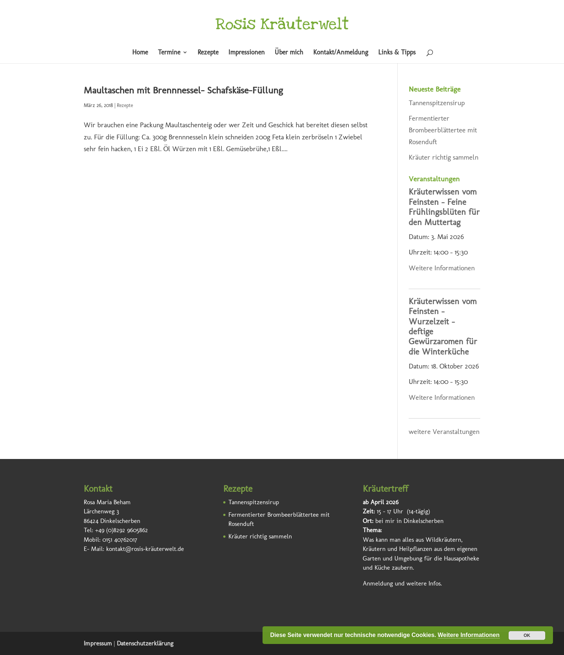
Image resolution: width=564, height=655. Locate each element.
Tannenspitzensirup (437, 103)
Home (140, 53)
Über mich (289, 53)
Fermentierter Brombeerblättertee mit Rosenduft (443, 130)
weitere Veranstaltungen (444, 431)
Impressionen (246, 53)
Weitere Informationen (442, 268)
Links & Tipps (397, 53)
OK (527, 635)
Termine (169, 53)
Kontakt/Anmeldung (340, 53)
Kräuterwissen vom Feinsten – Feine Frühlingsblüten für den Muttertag (444, 207)
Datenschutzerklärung (145, 643)
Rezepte (208, 53)
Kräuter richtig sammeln (443, 157)
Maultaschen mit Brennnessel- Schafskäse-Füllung (183, 90)
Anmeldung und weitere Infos (402, 583)
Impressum (98, 643)
